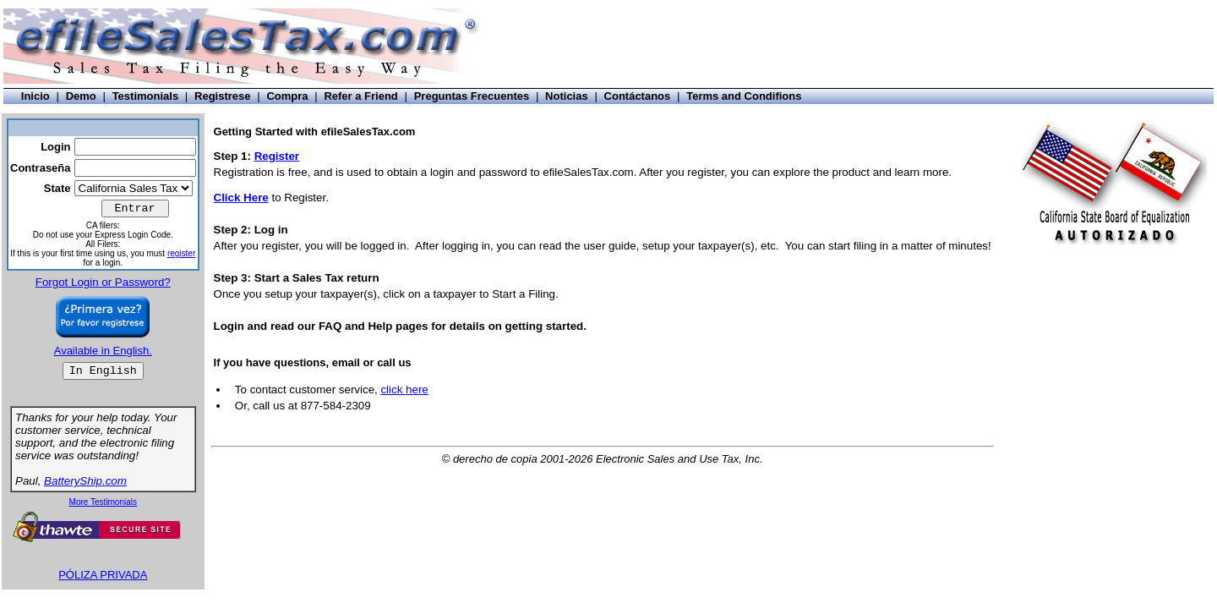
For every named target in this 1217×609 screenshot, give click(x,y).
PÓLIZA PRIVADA (102, 574)
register (181, 253)
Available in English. (103, 350)
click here (404, 389)
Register (276, 156)
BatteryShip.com (85, 481)
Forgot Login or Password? (103, 282)
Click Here (241, 197)
